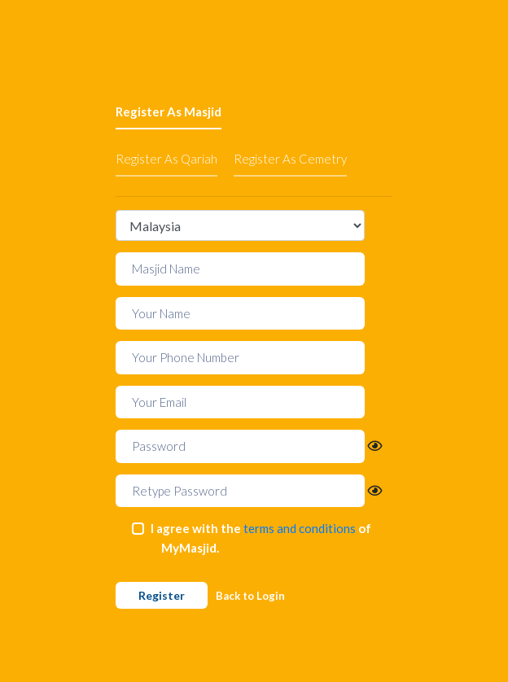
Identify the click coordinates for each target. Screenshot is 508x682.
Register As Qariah (166, 158)
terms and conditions (299, 528)
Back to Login (250, 595)
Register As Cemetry (290, 158)
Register (161, 595)
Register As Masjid (168, 111)
